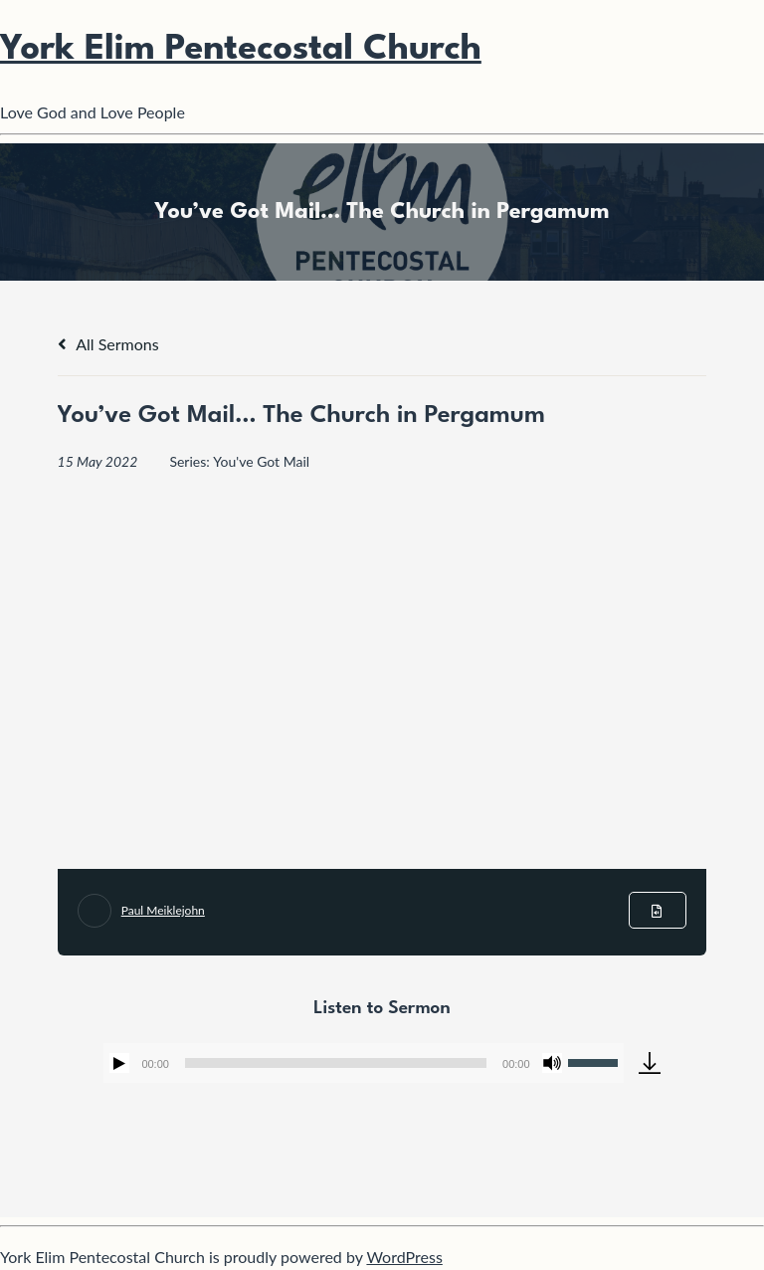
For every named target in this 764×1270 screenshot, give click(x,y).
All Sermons (108, 343)
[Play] (119, 1063)
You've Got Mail (261, 461)
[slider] (335, 1063)
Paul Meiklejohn (163, 910)
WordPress (404, 1256)
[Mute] (552, 1063)
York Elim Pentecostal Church (240, 49)
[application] (363, 1063)
